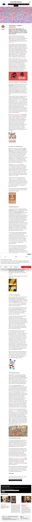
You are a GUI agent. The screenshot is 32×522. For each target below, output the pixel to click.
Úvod (4, 4)
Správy (7, 4)
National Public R (14, 175)
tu (20, 305)
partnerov (18, 54)
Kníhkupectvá (16, 5)
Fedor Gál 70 (3, 504)
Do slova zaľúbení (23, 4)
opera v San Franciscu (14, 410)
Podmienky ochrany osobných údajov (13, 516)
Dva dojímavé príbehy (15, 504)
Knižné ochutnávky (17, 4)
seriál (12, 277)
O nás (6, 516)
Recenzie (9, 4)
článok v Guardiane (15, 411)
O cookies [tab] (26, 256)
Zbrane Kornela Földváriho (24, 505)
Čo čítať (28, 4)
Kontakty (3, 516)
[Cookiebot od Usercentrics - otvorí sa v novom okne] (27, 254)
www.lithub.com (11, 42)
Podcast (13, 4)
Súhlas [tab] (6, 256)
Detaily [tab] (16, 256)
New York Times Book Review (16, 114)
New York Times (16, 164)
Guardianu (10, 233)
